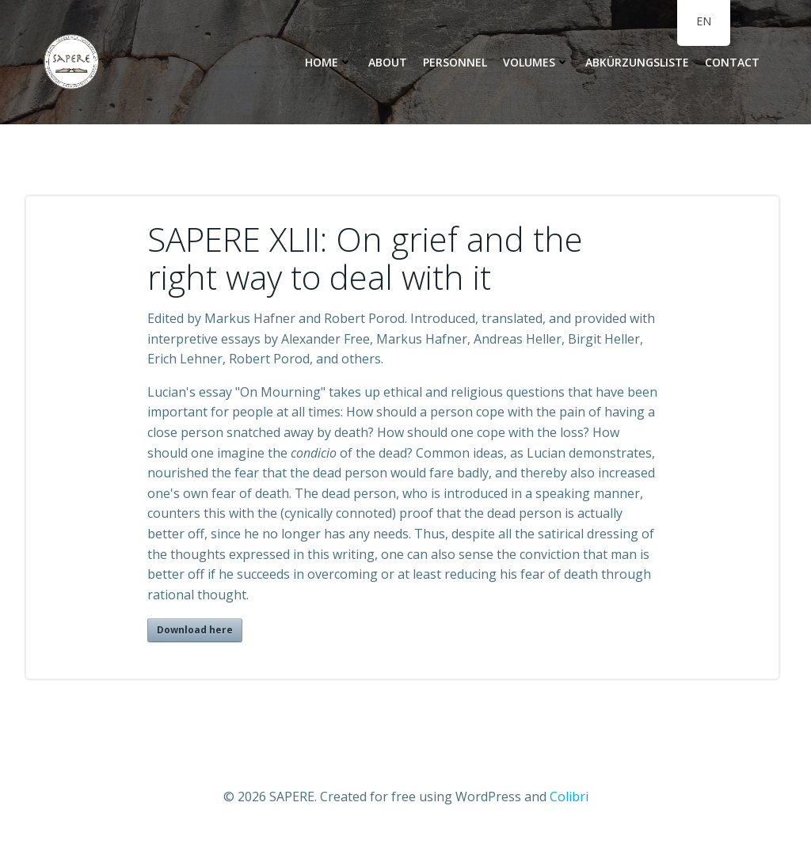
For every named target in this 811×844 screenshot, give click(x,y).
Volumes (536, 62)
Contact (732, 62)
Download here (195, 630)
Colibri (569, 796)
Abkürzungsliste (637, 62)
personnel (455, 62)
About (387, 62)
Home (328, 62)
